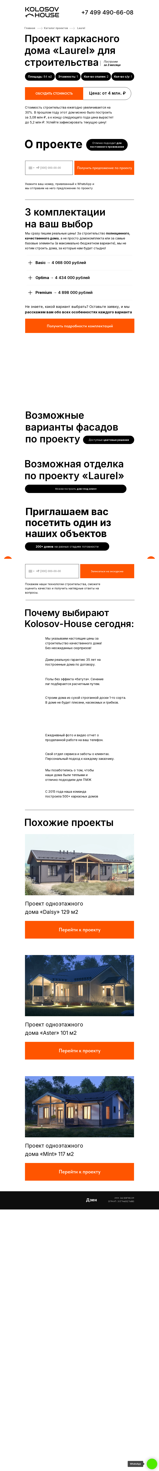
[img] (79, 1126)
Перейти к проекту (79, 1191)
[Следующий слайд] (150, 156)
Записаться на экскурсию (107, 832)
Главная (29, 28)
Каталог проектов (56, 28)
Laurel (81, 28)
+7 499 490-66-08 (107, 12)
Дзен (91, 1461)
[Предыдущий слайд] (9, 156)
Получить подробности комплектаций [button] (80, 435)
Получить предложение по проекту (104, 277)
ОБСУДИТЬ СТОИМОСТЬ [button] (54, 93)
